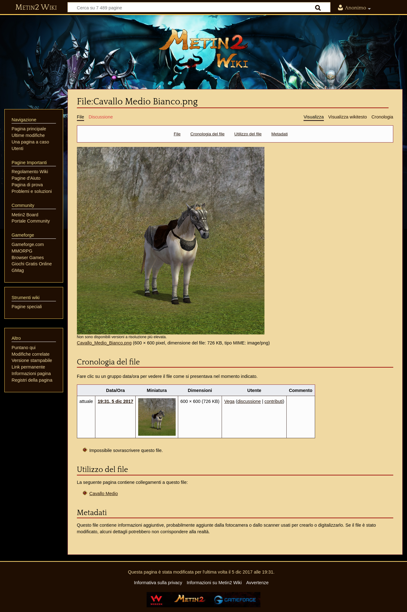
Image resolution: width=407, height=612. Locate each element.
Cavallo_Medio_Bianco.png (104, 342)
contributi (273, 401)
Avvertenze (257, 582)
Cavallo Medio (103, 493)
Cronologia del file (207, 134)
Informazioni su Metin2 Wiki (214, 582)
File (177, 134)
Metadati (279, 134)
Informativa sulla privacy (158, 582)
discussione (249, 401)
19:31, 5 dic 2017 (115, 401)
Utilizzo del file (248, 134)
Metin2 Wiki (36, 7)
